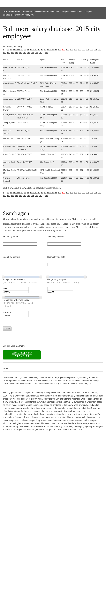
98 (53, 49)
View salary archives (22, 355)
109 (95, 49)
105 (79, 49)
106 (83, 49)
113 (12, 52)
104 (75, 49)
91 (33, 49)
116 (24, 52)
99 (56, 49)
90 (31, 49)
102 (67, 49)
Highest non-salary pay (23, 15)
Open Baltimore (17, 346)
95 (45, 49)
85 (16, 49)
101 (63, 49)
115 (20, 52)
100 (59, 49)
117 (28, 52)
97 (50, 49)
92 (36, 49)
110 (99, 49)
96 (48, 49)
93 (39, 49)
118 (32, 52)
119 (36, 52)
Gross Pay (84, 60)
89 (28, 49)
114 (16, 52)
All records (27, 12)
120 (40, 52)
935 (46, 52)
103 (71, 49)
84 (14, 49)
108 (91, 49)
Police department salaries (47, 12)
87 (22, 49)
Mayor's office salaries (72, 12)
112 (8, 52)
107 (87, 49)
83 (11, 49)
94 (42, 49)
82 (8, 49)
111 (4, 52)
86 (19, 49)
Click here (76, 219)
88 (25, 49)
